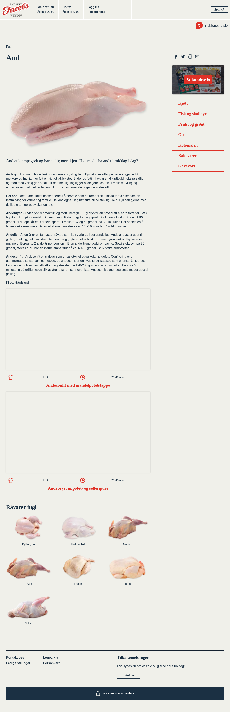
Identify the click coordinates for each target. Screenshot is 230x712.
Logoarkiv (50, 657)
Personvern (51, 663)
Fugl (9, 46)
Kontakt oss (15, 657)
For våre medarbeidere (115, 693)
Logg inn (93, 7)
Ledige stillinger (18, 663)
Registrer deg (96, 11)
